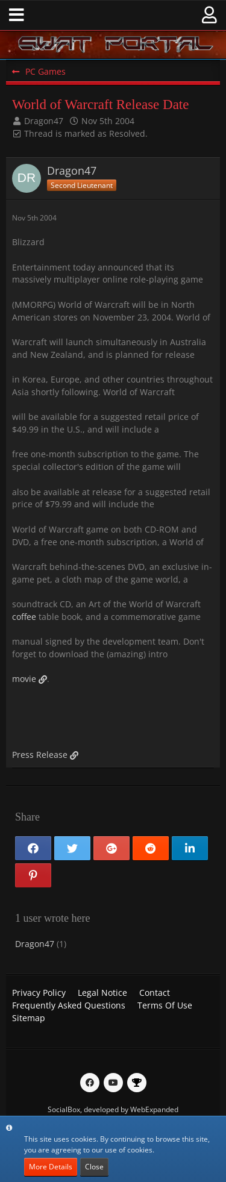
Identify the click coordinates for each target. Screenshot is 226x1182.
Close (94, 1167)
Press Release (39, 754)
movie (24, 678)
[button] (16, 15)
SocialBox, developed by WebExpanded (113, 1109)
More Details (50, 1167)
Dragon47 (43, 121)
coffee (24, 616)
